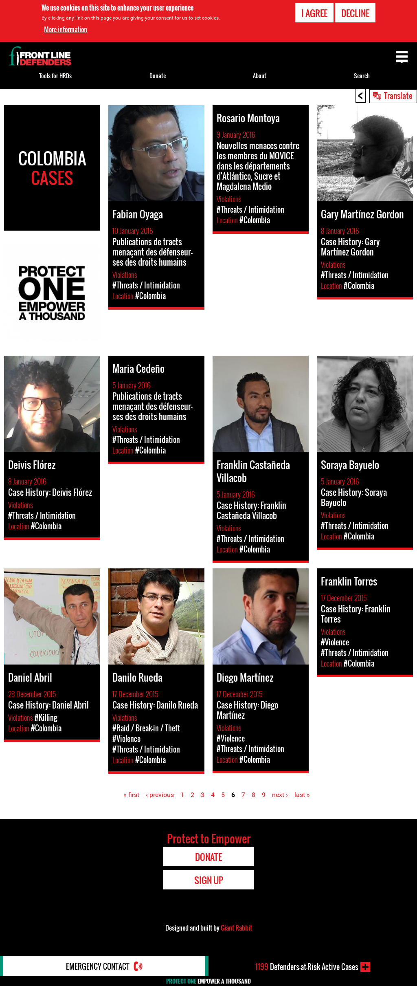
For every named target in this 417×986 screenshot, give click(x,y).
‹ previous (160, 795)
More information (65, 29)
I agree (314, 12)
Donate (157, 75)
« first (131, 795)
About (259, 75)
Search (362, 75)
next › (280, 795)
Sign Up (208, 880)
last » (302, 795)
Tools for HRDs (55, 75)
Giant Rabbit (236, 928)
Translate (398, 95)
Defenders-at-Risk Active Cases (306, 967)
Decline (355, 12)
